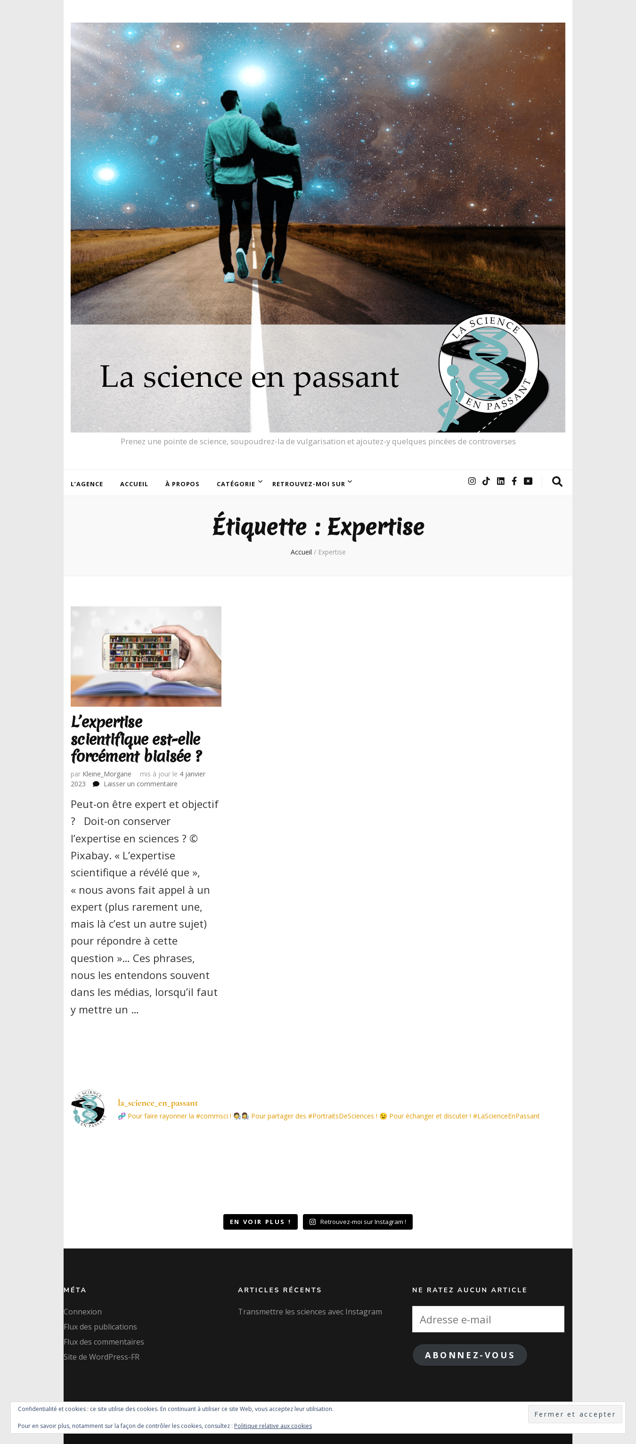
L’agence (87, 484)
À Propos (182, 484)
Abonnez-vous (470, 1355)
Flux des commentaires (104, 1342)
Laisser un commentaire (141, 783)
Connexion (83, 1311)
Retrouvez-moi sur (308, 484)
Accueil (134, 484)
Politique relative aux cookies (273, 1426)
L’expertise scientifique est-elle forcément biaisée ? (136, 739)
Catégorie (236, 484)
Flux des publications (100, 1327)
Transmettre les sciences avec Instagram (310, 1311)
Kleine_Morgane (106, 773)
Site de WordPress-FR (101, 1357)
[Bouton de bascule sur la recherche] (557, 481)
